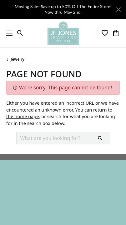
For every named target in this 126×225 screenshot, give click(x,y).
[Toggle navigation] (8, 33)
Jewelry (17, 59)
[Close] (118, 9)
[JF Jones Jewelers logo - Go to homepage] (63, 33)
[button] (20, 33)
